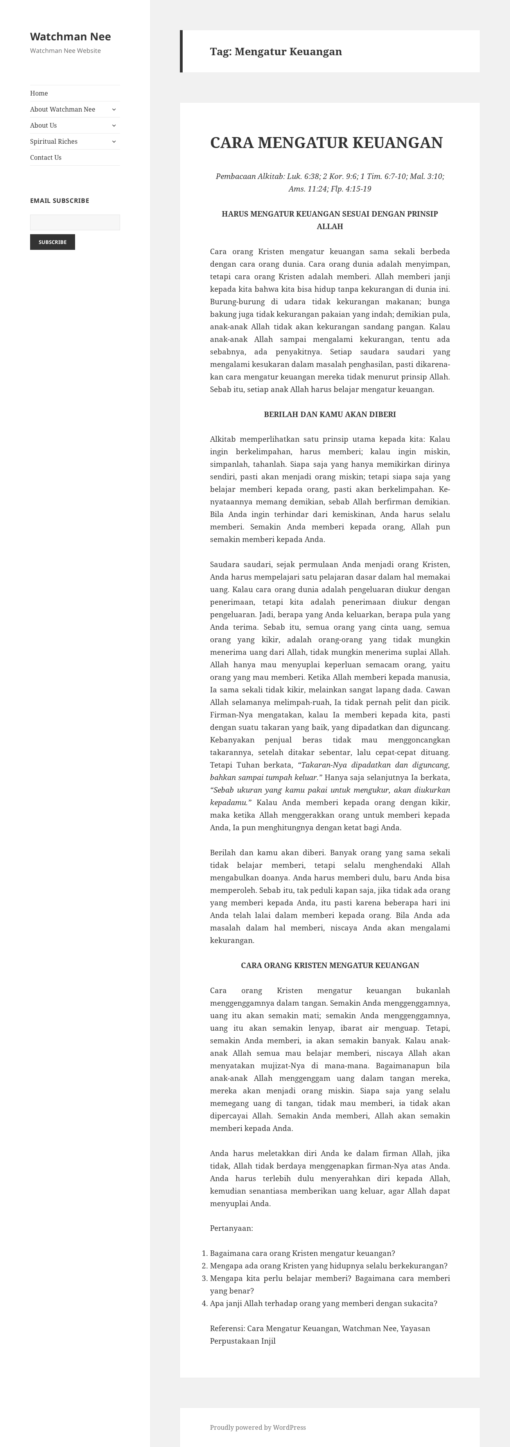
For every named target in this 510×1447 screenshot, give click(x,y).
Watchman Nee (70, 36)
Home (39, 93)
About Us (43, 125)
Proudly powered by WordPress (258, 1427)
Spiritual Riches (53, 141)
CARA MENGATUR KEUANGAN (326, 142)
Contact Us (45, 157)
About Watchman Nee (62, 109)
